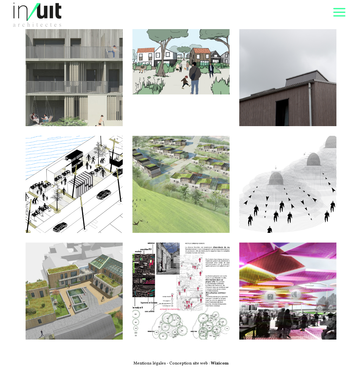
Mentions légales (150, 363)
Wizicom (220, 363)
